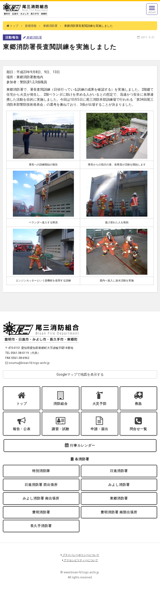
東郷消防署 (50, 25)
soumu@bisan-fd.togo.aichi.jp (27, 363)
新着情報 (30, 25)
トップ (12, 25)
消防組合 (60, 404)
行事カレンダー (82, 445)
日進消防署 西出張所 (41, 485)
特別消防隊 (41, 471)
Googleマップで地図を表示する (80, 374)
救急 (138, 404)
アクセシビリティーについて (80, 560)
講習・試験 (60, 429)
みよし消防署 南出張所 (41, 498)
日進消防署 (119, 471)
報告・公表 (22, 429)
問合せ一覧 (138, 429)
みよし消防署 (119, 485)
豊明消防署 (41, 512)
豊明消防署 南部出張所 (119, 512)
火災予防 (100, 404)
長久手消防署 (41, 526)
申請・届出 (99, 429)
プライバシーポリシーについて (80, 555)
